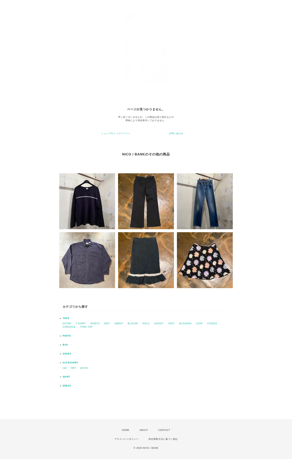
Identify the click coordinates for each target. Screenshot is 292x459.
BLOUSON (185, 323)
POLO (145, 323)
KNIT (107, 323)
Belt (73, 368)
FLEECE (212, 323)
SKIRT (66, 377)
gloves (84, 368)
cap (65, 368)
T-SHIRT (81, 323)
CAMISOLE (69, 327)
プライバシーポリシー (126, 439)
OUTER (67, 323)
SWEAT (119, 323)
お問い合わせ (176, 133)
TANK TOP (86, 327)
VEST (171, 323)
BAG (65, 344)
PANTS (67, 336)
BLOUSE (133, 323)
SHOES (67, 353)
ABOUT (143, 430)
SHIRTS (95, 323)
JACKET (159, 323)
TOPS (66, 318)
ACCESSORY (70, 362)
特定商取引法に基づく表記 (163, 439)
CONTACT (164, 430)
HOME (125, 430)
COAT (199, 323)
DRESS (67, 385)
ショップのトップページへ (115, 133)
